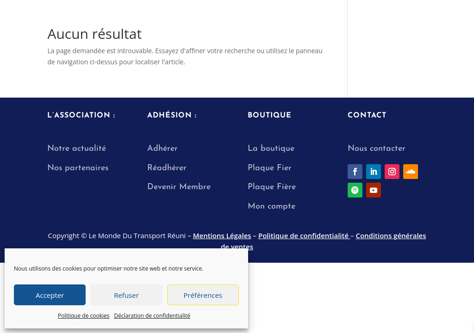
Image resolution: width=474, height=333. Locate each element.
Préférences (203, 295)
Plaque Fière (272, 187)
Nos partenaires (77, 168)
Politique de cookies (84, 316)
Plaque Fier (270, 168)
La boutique (271, 148)
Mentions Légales (222, 235)
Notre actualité (76, 148)
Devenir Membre (179, 187)
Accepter (50, 295)
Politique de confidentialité (304, 235)
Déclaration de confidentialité (152, 316)
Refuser (126, 295)
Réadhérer (168, 168)
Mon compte (271, 206)
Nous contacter (376, 148)
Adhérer (162, 148)
